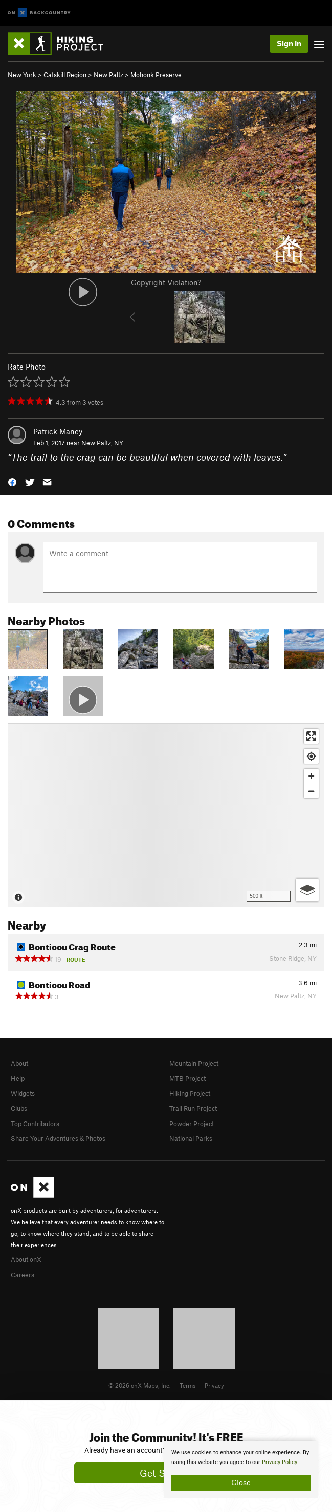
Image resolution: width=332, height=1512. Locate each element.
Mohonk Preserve (156, 74)
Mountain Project (193, 1063)
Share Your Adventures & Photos (58, 1138)
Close (241, 1482)
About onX (26, 1259)
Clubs (19, 1108)
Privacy (214, 1385)
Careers (22, 1275)
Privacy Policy (279, 1462)
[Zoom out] (311, 791)
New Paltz (108, 74)
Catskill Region (64, 74)
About (19, 1063)
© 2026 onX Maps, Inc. (139, 1385)
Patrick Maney (57, 431)
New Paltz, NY (102, 442)
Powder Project (191, 1123)
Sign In (289, 43)
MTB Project (187, 1078)
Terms (188, 1385)
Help (18, 1078)
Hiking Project (189, 1093)
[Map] (166, 815)
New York (22, 74)
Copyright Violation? (166, 282)
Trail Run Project (193, 1108)
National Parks (190, 1138)
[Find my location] (311, 756)
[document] (241, 1469)
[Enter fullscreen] (311, 736)
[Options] (307, 890)
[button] (12, 481)
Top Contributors (35, 1123)
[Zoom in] (311, 776)
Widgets (23, 1093)
